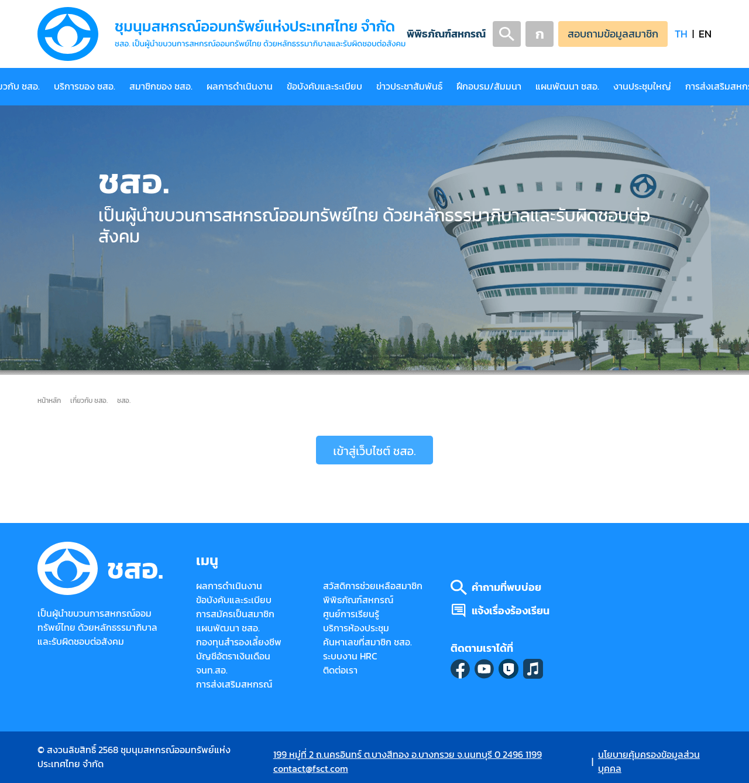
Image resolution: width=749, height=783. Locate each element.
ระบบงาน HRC (350, 656)
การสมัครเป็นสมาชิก (235, 614)
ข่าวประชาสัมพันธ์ (409, 86)
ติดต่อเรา (340, 670)
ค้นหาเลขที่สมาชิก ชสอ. (367, 642)
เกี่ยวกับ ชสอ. (89, 400)
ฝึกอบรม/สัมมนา (488, 86)
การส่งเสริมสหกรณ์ (234, 684)
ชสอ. (123, 400)
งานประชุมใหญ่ (642, 86)
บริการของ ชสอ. (84, 86)
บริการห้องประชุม (356, 628)
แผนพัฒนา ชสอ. (567, 86)
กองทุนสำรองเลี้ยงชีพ (238, 642)
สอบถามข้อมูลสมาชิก (613, 33)
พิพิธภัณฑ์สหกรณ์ (446, 34)
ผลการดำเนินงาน (240, 86)
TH (681, 33)
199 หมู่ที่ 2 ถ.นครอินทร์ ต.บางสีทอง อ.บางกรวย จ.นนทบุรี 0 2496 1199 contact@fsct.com (407, 761)
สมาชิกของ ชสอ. (161, 86)
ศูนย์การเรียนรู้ (351, 614)
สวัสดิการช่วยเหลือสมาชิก (372, 586)
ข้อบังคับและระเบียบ (324, 86)
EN (705, 33)
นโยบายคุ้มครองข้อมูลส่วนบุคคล (649, 761)
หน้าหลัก (49, 400)
